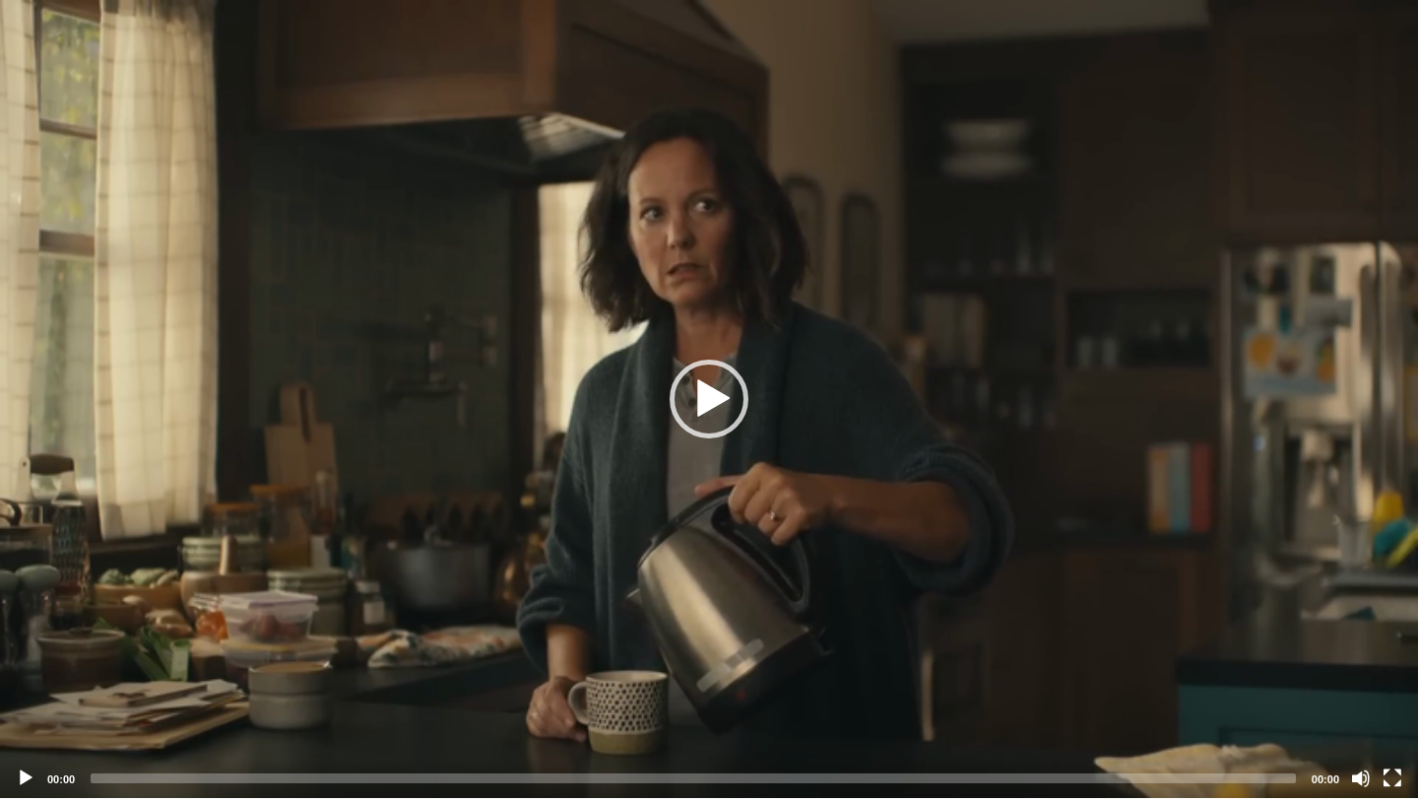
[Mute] (1361, 778)
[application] (709, 399)
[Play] (25, 778)
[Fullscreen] (1392, 778)
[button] (709, 399)
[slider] (693, 778)
